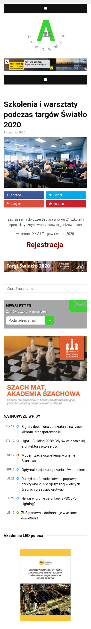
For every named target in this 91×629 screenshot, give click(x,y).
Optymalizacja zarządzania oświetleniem (53, 470)
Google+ (14, 204)
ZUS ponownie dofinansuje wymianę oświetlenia (49, 515)
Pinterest (57, 204)
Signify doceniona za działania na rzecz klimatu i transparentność (52, 429)
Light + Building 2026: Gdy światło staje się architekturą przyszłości (53, 443)
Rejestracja (45, 244)
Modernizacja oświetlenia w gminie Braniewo (48, 458)
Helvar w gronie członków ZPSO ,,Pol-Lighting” (50, 501)
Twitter (55, 195)
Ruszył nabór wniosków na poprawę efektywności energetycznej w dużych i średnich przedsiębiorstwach (52, 484)
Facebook (14, 195)
